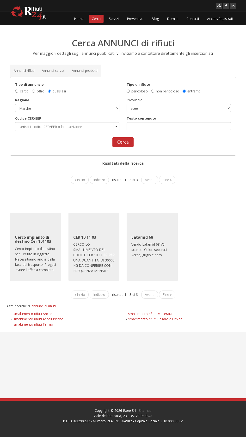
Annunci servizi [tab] (53, 70)
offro (38, 91)
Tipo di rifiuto (138, 84)
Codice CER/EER (28, 118)
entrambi (192, 91)
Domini (172, 18)
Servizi (114, 18)
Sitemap (145, 410)
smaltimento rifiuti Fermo (33, 324)
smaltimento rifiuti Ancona (34, 313)
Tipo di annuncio (29, 84)
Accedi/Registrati (220, 18)
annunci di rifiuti (43, 306)
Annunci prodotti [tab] (85, 70)
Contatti (192, 18)
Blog (155, 18)
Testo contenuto (141, 118)
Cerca (96, 18)
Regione (22, 99)
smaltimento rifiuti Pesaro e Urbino (155, 319)
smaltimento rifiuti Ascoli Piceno (38, 319)
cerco (22, 91)
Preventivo (135, 18)
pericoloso (137, 91)
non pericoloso (165, 91)
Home (79, 18)
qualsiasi (57, 91)
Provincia (134, 99)
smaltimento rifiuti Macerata (150, 313)
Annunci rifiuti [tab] (24, 70)
